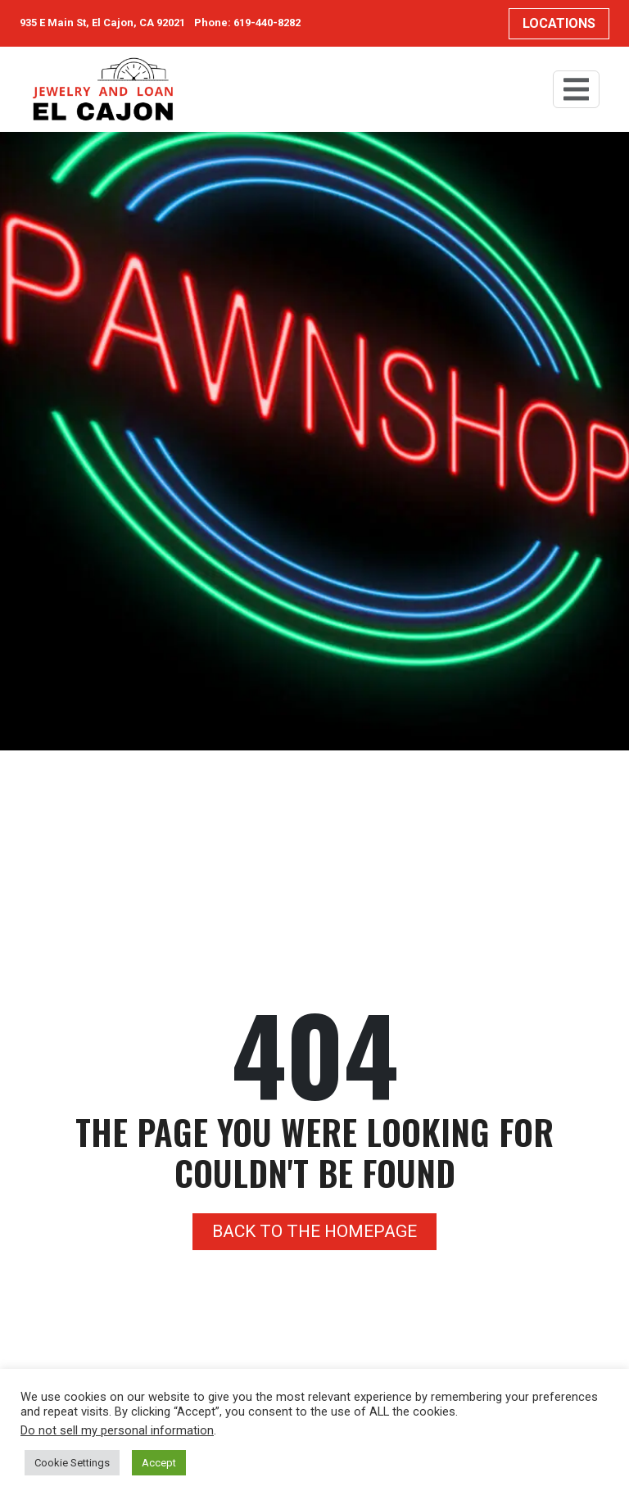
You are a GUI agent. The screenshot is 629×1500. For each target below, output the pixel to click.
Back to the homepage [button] (314, 1231)
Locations (559, 23)
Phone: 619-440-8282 (247, 23)
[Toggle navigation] (576, 89)
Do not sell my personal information (117, 1430)
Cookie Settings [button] (72, 1463)
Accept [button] (159, 1463)
